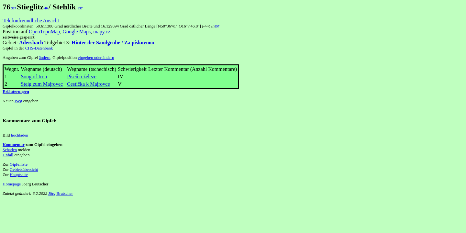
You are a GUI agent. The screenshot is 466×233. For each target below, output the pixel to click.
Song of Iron (34, 76)
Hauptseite (19, 174)
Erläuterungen (16, 91)
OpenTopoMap (44, 31)
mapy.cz (101, 31)
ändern (44, 57)
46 (46, 8)
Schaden (10, 149)
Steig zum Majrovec (42, 84)
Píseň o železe (81, 76)
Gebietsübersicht (24, 169)
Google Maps (77, 31)
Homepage (12, 184)
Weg (18, 100)
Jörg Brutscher (60, 193)
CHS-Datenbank (39, 48)
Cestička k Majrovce (88, 84)
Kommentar (14, 144)
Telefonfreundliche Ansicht (31, 20)
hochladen (19, 135)
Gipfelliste (19, 164)
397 (14, 8)
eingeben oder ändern (96, 57)
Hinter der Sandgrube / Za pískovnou (113, 42)
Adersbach (31, 42)
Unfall (8, 154)
